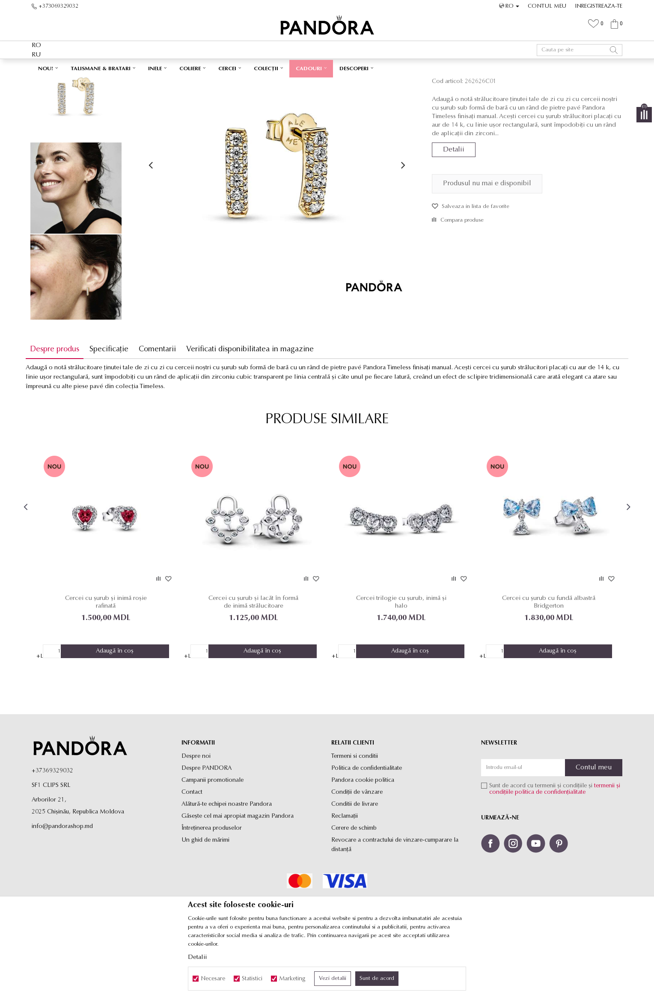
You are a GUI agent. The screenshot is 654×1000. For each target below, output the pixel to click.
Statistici (252, 979)
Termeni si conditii (354, 813)
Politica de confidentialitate (366, 825)
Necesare (213, 979)
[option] (327, 68)
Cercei (203, 83)
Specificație (114, 409)
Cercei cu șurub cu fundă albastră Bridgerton (544, 659)
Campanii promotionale (212, 837)
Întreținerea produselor (211, 885)
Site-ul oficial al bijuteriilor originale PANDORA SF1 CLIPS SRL (99, 83)
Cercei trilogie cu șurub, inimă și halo (400, 659)
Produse (181, 83)
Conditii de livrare (354, 861)
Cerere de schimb (354, 885)
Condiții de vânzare (357, 849)
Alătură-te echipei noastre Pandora (226, 861)
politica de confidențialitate (550, 849)
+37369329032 (52, 828)
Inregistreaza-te (598, 6)
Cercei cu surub (233, 83)
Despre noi (196, 813)
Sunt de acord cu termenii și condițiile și (554, 846)
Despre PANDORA (206, 825)
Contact (191, 849)
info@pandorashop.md (62, 884)
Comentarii (163, 409)
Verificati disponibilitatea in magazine (256, 409)
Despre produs (60, 409)
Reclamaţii (344, 873)
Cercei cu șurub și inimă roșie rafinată (111, 659)
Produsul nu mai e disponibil (485, 243)
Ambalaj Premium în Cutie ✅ (308, 67)
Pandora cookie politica (362, 837)
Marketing (292, 979)
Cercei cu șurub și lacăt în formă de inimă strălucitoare (255, 659)
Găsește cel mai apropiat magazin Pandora (237, 873)
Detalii (451, 209)
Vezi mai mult (374, 67)
